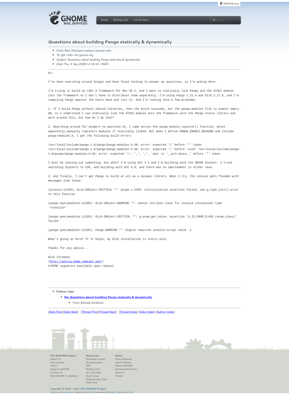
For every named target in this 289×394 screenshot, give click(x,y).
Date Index (147, 312)
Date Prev (55, 312)
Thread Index (128, 312)
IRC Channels (93, 372)
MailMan (111, 392)
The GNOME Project (63, 355)
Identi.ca (120, 372)
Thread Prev (90, 312)
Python (120, 392)
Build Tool (91, 382)
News (118, 355)
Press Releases (123, 359)
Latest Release (123, 362)
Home (104, 20)
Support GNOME (59, 369)
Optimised (55, 392)
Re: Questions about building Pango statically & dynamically (108, 297)
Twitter (119, 376)
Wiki (88, 365)
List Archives (141, 20)
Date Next (70, 312)
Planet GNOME (123, 365)
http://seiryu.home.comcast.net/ (76, 261)
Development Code (96, 379)
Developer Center (95, 359)
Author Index (165, 312)
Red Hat (90, 392)
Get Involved (57, 362)
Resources (92, 355)
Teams (53, 365)
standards (69, 392)
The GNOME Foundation (64, 376)
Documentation (94, 362)
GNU (130, 392)
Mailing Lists (120, 20)
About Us (55, 359)
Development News (126, 369)
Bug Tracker (92, 376)
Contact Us (56, 372)
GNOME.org (231, 3)
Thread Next (108, 312)
